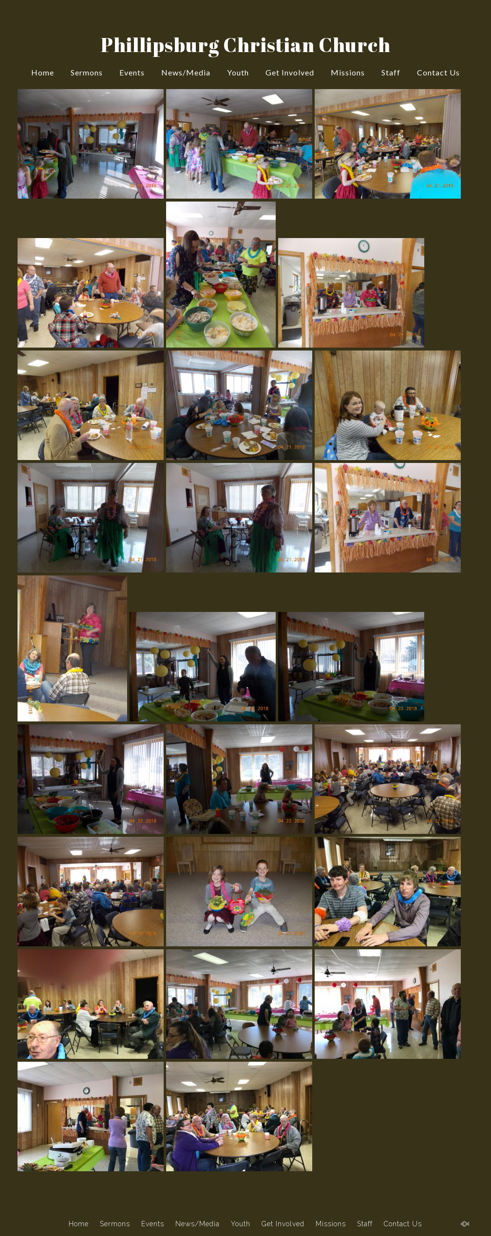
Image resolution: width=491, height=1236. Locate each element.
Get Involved (289, 72)
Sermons (87, 72)
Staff (390, 72)
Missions (348, 72)
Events (132, 72)
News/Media (185, 72)
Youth (238, 72)
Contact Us (438, 72)
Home (42, 72)
